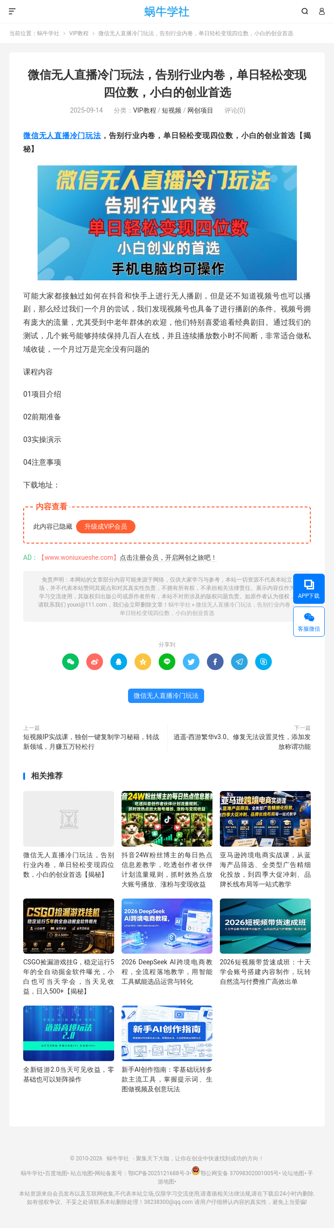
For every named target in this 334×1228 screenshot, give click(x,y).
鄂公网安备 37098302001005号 (235, 1173)
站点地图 (82, 1173)
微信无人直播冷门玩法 (62, 135)
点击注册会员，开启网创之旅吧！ (168, 557)
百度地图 (56, 1173)
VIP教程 (79, 33)
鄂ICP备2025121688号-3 (158, 1173)
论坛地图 (293, 1173)
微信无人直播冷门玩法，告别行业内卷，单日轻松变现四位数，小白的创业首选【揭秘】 (68, 864)
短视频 (171, 110)
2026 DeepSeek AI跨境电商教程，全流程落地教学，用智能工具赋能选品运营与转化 (167, 971)
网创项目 (200, 110)
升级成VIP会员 (105, 526)
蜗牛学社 (167, 11)
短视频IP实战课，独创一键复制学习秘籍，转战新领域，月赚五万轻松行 (91, 741)
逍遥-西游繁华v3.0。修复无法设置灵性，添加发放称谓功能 (242, 741)
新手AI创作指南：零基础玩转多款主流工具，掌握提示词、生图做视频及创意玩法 (167, 1079)
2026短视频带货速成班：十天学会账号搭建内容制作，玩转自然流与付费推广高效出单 (265, 971)
